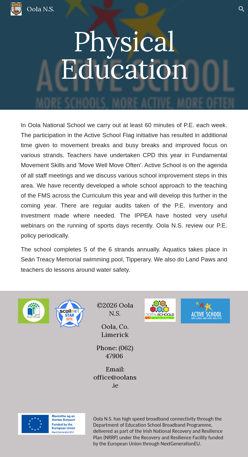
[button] (240, 9)
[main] (123, 55)
